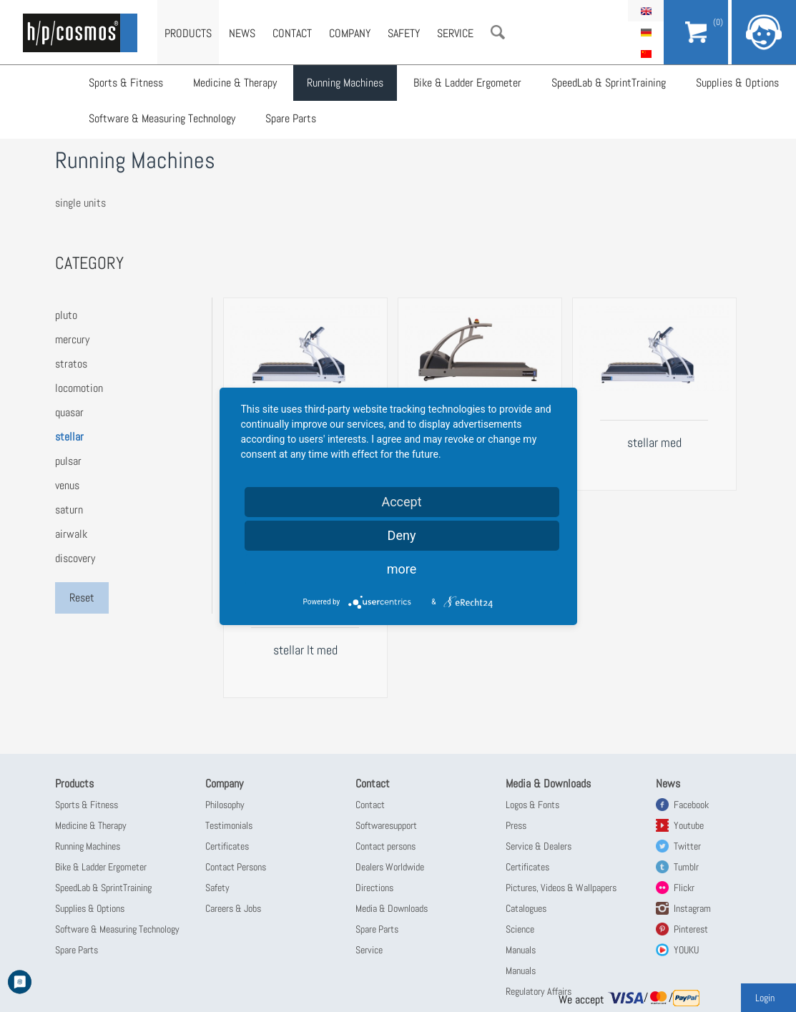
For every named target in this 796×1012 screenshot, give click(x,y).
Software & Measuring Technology (162, 118)
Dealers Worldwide (389, 866)
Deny (402, 535)
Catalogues (526, 908)
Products (188, 33)
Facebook (691, 804)
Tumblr (686, 866)
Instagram (692, 908)
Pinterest (691, 929)
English (646, 10)
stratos (71, 363)
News (242, 33)
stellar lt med (305, 650)
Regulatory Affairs (538, 991)
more (402, 568)
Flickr (684, 887)
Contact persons (385, 846)
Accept (401, 501)
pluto (66, 315)
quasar (69, 412)
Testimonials (228, 825)
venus (67, 485)
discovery (75, 558)
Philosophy (225, 804)
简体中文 (646, 53)
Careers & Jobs (233, 908)
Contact (292, 33)
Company (349, 33)
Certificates (227, 846)
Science (520, 929)
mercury (72, 339)
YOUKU (686, 949)
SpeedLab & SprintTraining (608, 82)
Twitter (687, 846)
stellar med (654, 442)
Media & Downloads (391, 908)
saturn (69, 509)
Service (455, 33)
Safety (404, 33)
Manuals (521, 949)
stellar (69, 436)
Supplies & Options (737, 82)
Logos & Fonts (532, 804)
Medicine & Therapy (235, 82)
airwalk (71, 533)
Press (516, 825)
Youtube (689, 825)
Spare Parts (290, 118)
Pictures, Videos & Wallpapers (561, 887)
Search (497, 32)
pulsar (68, 460)
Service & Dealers (538, 846)
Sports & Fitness (126, 82)
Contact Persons (235, 866)
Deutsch (646, 32)
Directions (374, 887)
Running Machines (345, 82)
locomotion (79, 388)
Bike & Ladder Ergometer (467, 82)
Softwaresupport (386, 825)
